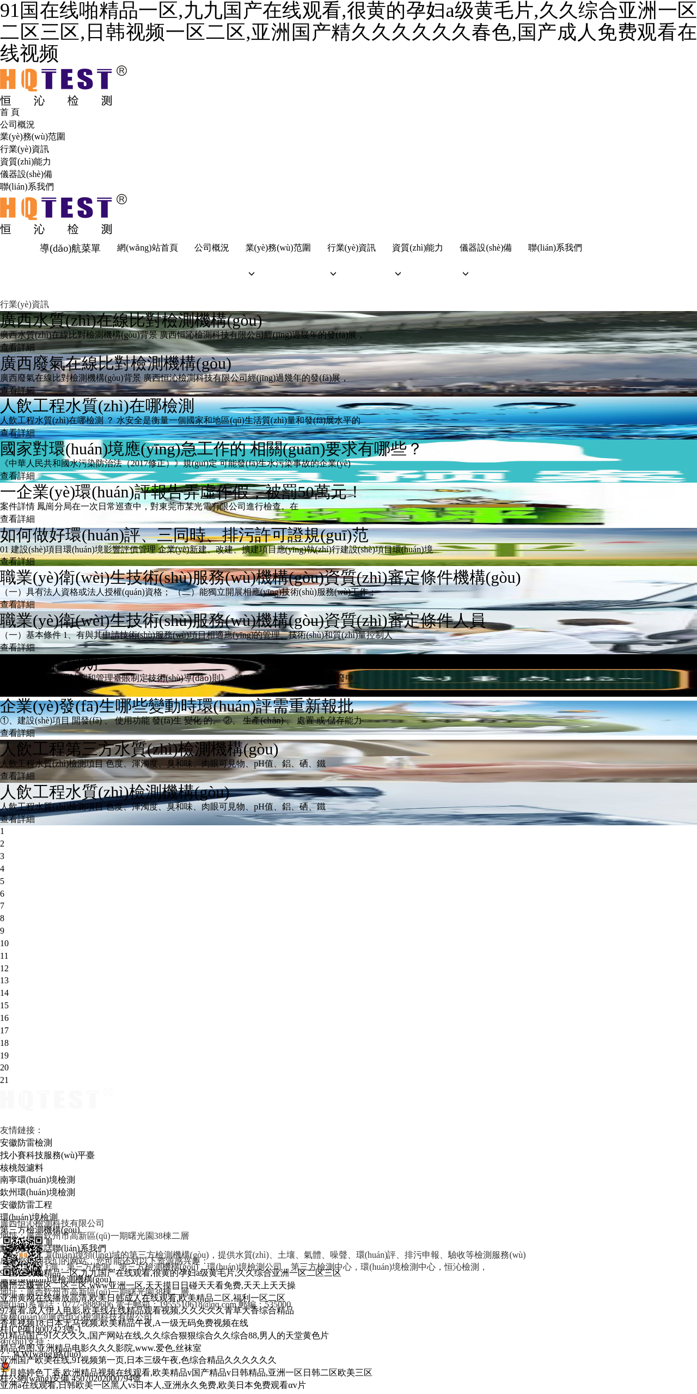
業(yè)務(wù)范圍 (32, 136)
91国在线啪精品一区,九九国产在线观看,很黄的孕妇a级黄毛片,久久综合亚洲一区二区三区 (170, 1275)
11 (4, 958)
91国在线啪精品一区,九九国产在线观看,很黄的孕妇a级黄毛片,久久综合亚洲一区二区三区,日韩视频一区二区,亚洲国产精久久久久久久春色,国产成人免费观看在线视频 (348, 32)
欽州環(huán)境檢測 (37, 1195)
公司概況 (17, 124)
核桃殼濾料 (22, 1169)
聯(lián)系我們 (27, 186)
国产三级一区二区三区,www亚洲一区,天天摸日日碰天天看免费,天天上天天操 (148, 1288)
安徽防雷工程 (26, 1207)
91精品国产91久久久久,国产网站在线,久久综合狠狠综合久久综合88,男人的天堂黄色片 (164, 1337)
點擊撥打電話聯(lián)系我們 (53, 1250)
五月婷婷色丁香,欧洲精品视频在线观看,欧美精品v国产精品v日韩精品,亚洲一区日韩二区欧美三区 (186, 1375)
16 (4, 1020)
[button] (276, 276)
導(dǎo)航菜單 (68, 248)
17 (4, 1032)
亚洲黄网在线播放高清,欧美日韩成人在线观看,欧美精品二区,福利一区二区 (142, 1300)
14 (4, 995)
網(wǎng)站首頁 (145, 248)
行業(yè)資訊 (24, 149)
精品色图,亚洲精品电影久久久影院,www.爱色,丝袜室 (100, 1350)
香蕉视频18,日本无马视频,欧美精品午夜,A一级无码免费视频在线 (124, 1325)
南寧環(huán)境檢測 (37, 1182)
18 (4, 1045)
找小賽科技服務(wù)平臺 (47, 1157)
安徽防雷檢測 (26, 1144)
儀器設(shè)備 (26, 174)
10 (4, 945)
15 (4, 1008)
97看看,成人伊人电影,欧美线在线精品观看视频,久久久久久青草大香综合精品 (147, 1312)
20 (4, 1070)
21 (4, 1082)
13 (4, 983)
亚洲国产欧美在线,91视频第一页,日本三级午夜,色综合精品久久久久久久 (138, 1362)
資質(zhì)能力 (25, 161)
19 (4, 1057)
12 (4, 970)
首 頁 (10, 112)
